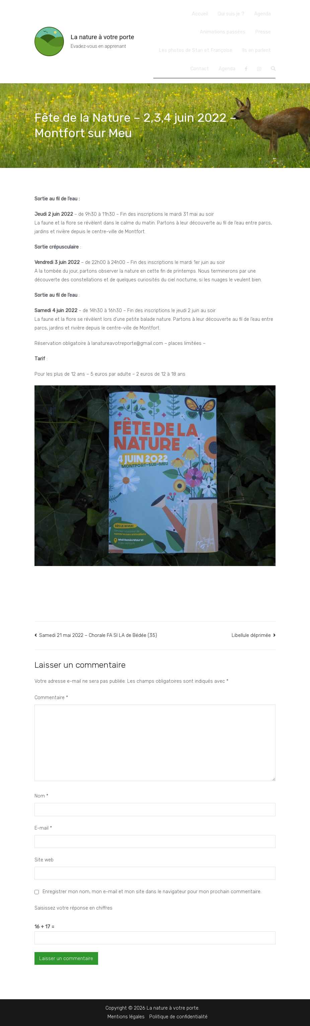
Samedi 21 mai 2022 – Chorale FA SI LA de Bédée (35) (98, 635)
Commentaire (51, 698)
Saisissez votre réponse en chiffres (73, 908)
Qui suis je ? (231, 14)
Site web (44, 860)
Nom (41, 796)
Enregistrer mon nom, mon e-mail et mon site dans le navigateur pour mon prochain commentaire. (152, 892)
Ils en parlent (256, 50)
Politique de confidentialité (178, 1017)
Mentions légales (126, 1017)
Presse (263, 32)
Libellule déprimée (251, 635)
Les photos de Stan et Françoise (195, 50)
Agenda (262, 14)
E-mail (43, 828)
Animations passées (222, 32)
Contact (199, 69)
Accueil (200, 14)
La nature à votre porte (102, 37)
